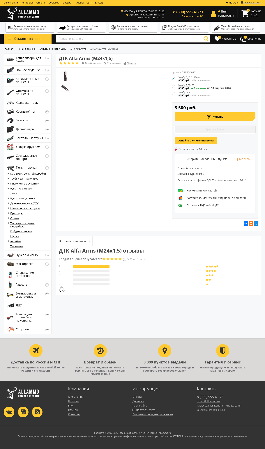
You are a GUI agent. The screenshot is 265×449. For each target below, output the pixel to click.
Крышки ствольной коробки (28, 173)
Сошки (14, 218)
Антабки (15, 241)
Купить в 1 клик (215, 129)
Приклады (16, 213)
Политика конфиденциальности (152, 414)
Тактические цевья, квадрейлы (22, 224)
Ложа (13, 193)
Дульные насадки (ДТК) (24, 203)
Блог (71, 405)
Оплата (40, 2)
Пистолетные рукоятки (24, 183)
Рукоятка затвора (21, 188)
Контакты (27, 2)
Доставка (54, 2)
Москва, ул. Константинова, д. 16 (144, 11)
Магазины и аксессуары (25, 208)
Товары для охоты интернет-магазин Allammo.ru (145, 432)
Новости (73, 401)
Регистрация (226, 15)
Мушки (14, 236)
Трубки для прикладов (24, 178)
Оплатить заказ (251, 2)
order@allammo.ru (208, 401)
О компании (11, 2)
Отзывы (73, 410)
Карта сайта (139, 405)
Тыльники (16, 246)
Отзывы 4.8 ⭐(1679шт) (89, 2)
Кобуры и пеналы (21, 231)
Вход (224, 11)
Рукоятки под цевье (22, 198)
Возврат (67, 2)
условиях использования (233, 436)
